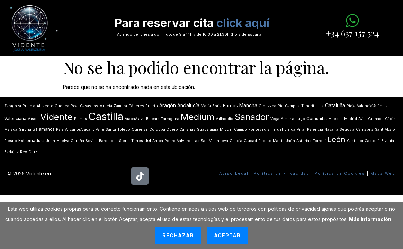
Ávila (362, 119)
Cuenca (62, 106)
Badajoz (11, 152)
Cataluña (335, 105)
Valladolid (224, 119)
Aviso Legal (234, 173)
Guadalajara (207, 129)
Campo (240, 129)
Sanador (252, 116)
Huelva (62, 141)
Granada (376, 119)
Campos (292, 106)
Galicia (236, 141)
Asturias (303, 141)
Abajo (390, 129)
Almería (287, 119)
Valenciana (15, 118)
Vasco (33, 119)
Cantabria (365, 129)
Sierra (124, 141)
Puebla (29, 106)
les (321, 106)
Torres (137, 141)
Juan (50, 141)
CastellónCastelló (363, 141)
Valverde (185, 141)
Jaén (290, 141)
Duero (172, 129)
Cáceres (136, 106)
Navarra (331, 129)
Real (75, 106)
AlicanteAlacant (79, 129)
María (206, 106)
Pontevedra (259, 129)
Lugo (300, 119)
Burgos (230, 105)
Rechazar (178, 235)
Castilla (105, 116)
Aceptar (227, 235)
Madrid (350, 119)
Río (281, 106)
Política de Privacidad (282, 173)
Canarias (187, 129)
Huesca (336, 119)
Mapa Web (382, 173)
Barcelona (108, 141)
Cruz (32, 152)
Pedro (170, 141)
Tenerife (309, 106)
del (147, 140)
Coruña (77, 141)
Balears (153, 119)
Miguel (226, 129)
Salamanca (44, 129)
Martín (279, 141)
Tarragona (170, 119)
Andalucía (188, 105)
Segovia (347, 129)
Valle (100, 129)
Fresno (10, 141)
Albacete (45, 106)
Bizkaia (387, 141)
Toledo (123, 129)
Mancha (248, 105)
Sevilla (92, 141)
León (336, 139)
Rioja (351, 106)
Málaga (10, 129)
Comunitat (316, 118)
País (60, 129)
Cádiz (390, 119)
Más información (370, 219)
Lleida (289, 129)
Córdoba (157, 129)
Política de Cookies (340, 173)
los (95, 106)
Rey (23, 152)
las (196, 141)
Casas (85, 106)
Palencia (315, 129)
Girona (25, 129)
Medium (197, 116)
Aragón (167, 105)
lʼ (325, 141)
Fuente (264, 141)
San (204, 141)
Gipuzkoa (267, 106)
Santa (111, 129)
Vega (274, 119)
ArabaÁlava (135, 119)
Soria (217, 106)
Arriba (157, 141)
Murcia (105, 106)
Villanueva (218, 141)
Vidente (56, 116)
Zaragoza (12, 106)
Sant (379, 129)
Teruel (277, 129)
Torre (317, 141)
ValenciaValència (372, 106)
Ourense (140, 129)
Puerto (151, 106)
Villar (301, 129)
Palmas (80, 119)
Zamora (120, 106)
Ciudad (250, 141)
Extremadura (31, 140)
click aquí (242, 23)
